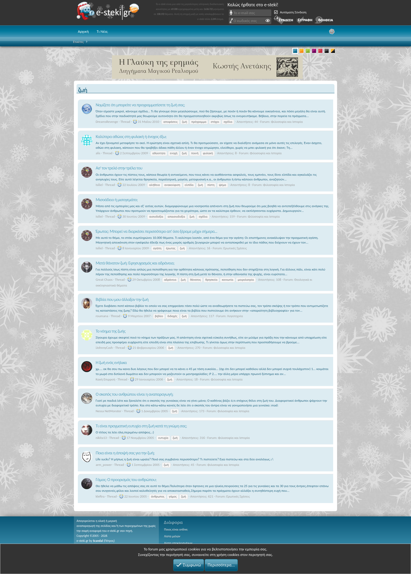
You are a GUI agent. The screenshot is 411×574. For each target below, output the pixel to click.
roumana (102, 316)
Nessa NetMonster (108, 411)
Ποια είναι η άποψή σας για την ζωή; (125, 453)
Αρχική (83, 31)
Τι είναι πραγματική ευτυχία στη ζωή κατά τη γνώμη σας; (141, 426)
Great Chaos (104, 280)
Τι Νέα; (102, 31)
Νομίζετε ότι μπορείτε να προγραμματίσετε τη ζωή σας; (140, 105)
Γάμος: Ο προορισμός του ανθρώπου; (126, 479)
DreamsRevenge (107, 122)
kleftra (100, 496)
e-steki (109, 13)
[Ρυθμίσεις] (332, 31)
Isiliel (99, 185)
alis (98, 153)
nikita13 (101, 438)
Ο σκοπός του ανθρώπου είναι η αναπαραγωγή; (134, 394)
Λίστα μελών (172, 536)
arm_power (104, 465)
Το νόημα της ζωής (110, 331)
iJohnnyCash (104, 348)
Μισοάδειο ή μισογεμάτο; (117, 199)
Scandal (98, 541)
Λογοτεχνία (235, 316)
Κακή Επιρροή (105, 379)
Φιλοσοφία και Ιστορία (287, 122)
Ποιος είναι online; (176, 529)
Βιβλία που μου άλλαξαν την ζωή (122, 299)
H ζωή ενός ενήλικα (111, 362)
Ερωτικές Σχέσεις (235, 248)
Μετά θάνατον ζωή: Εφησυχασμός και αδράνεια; (135, 263)
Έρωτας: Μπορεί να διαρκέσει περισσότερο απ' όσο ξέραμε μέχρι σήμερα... (156, 231)
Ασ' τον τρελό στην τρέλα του (119, 168)
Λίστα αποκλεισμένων (178, 543)
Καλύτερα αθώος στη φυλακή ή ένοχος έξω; (131, 136)
